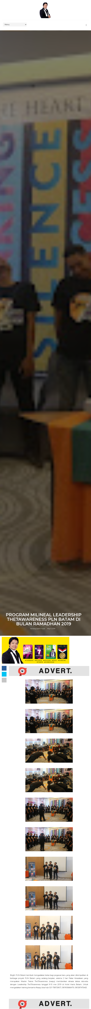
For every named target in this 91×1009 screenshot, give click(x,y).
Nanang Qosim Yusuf (37, 628)
